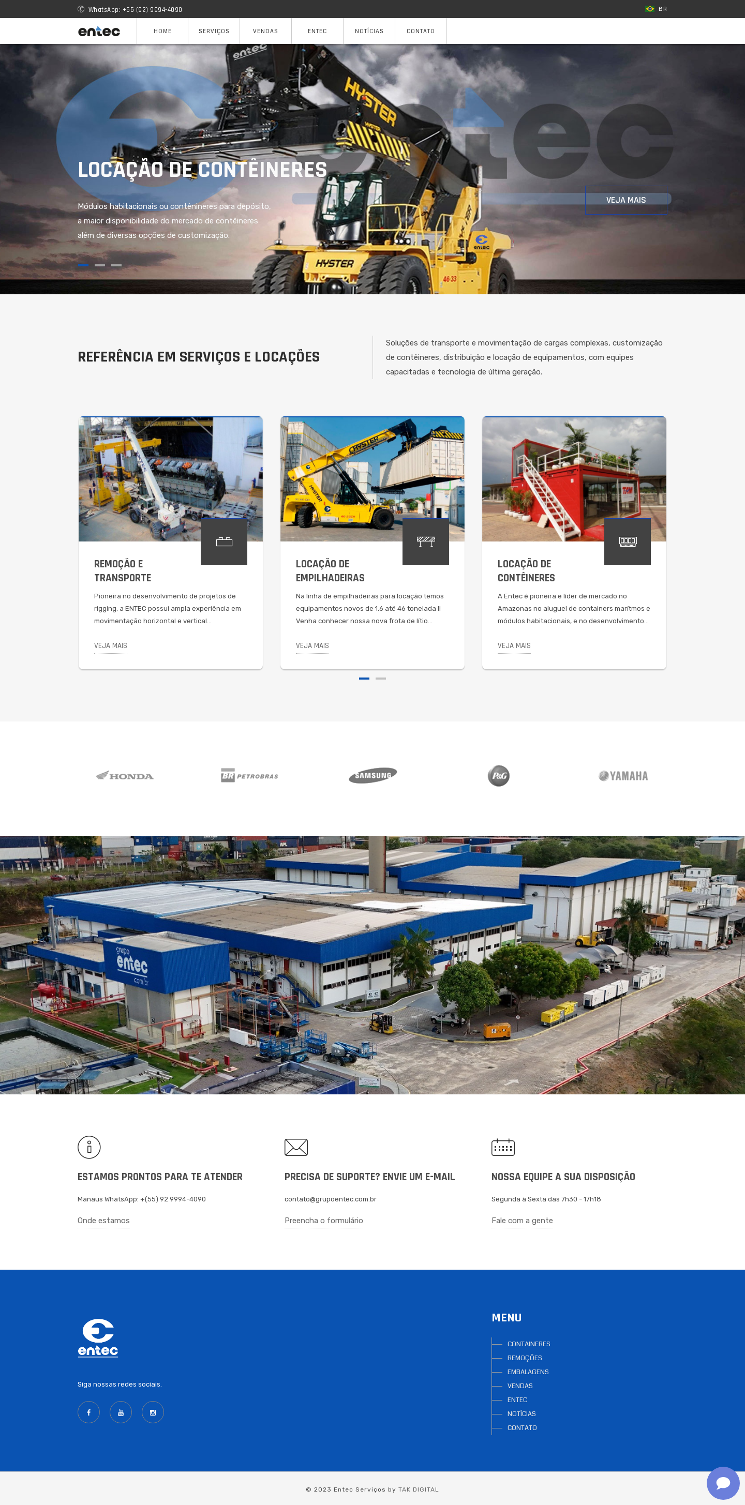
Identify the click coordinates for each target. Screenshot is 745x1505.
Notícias (369, 31)
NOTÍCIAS (522, 1414)
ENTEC (517, 1400)
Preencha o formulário (324, 1220)
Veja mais (626, 200)
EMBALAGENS (528, 1372)
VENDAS (520, 1386)
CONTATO (522, 1428)
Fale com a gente (522, 1220)
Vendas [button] (265, 31)
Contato (421, 31)
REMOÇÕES (525, 1358)
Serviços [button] (214, 31)
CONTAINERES (529, 1344)
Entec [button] (317, 31)
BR (656, 9)
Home (163, 31)
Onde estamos (104, 1220)
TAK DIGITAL (418, 1489)
